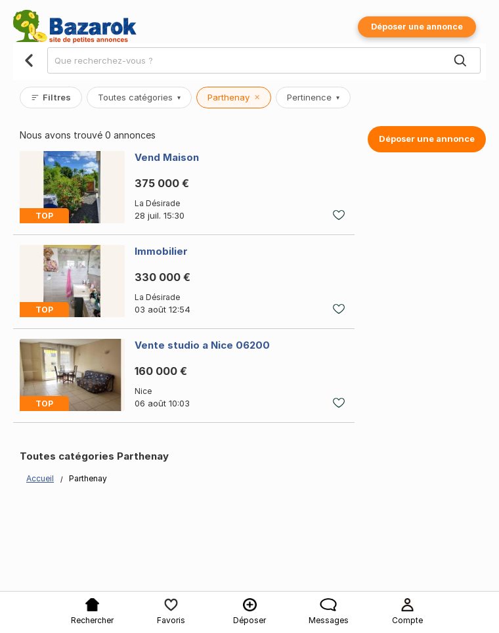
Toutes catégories (139, 97)
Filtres (51, 97)
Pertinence (313, 97)
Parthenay (233, 97)
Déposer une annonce (417, 27)
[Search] (460, 61)
